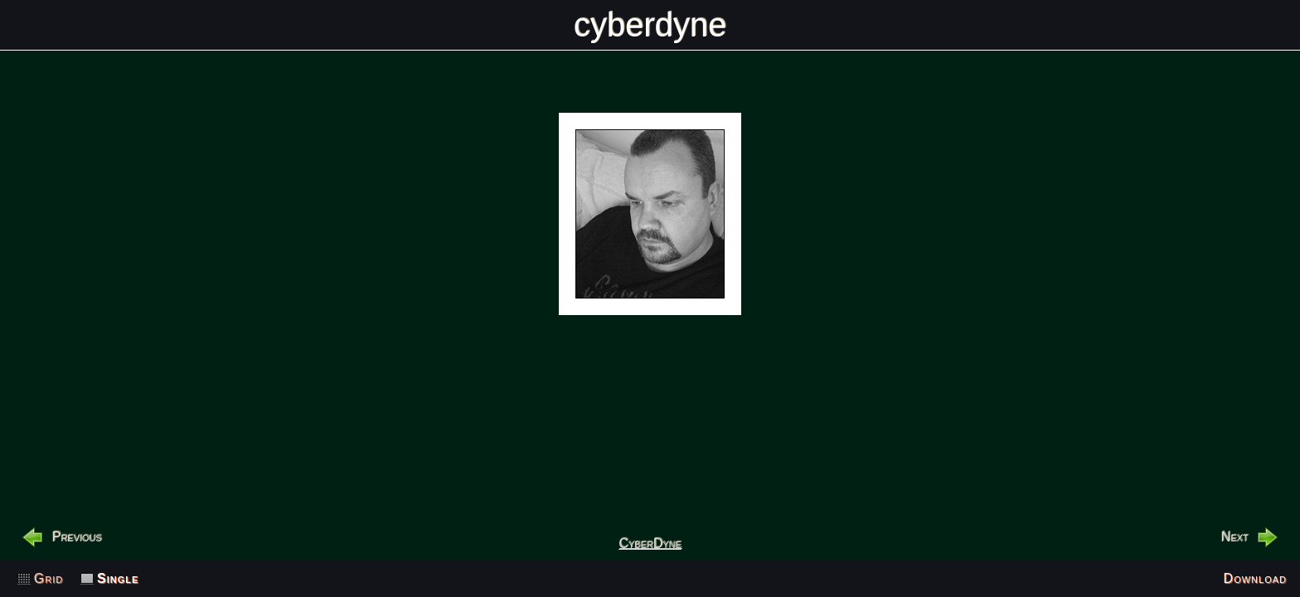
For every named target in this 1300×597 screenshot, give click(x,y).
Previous (76, 537)
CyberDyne (650, 543)
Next (1235, 537)
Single (117, 578)
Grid (48, 578)
